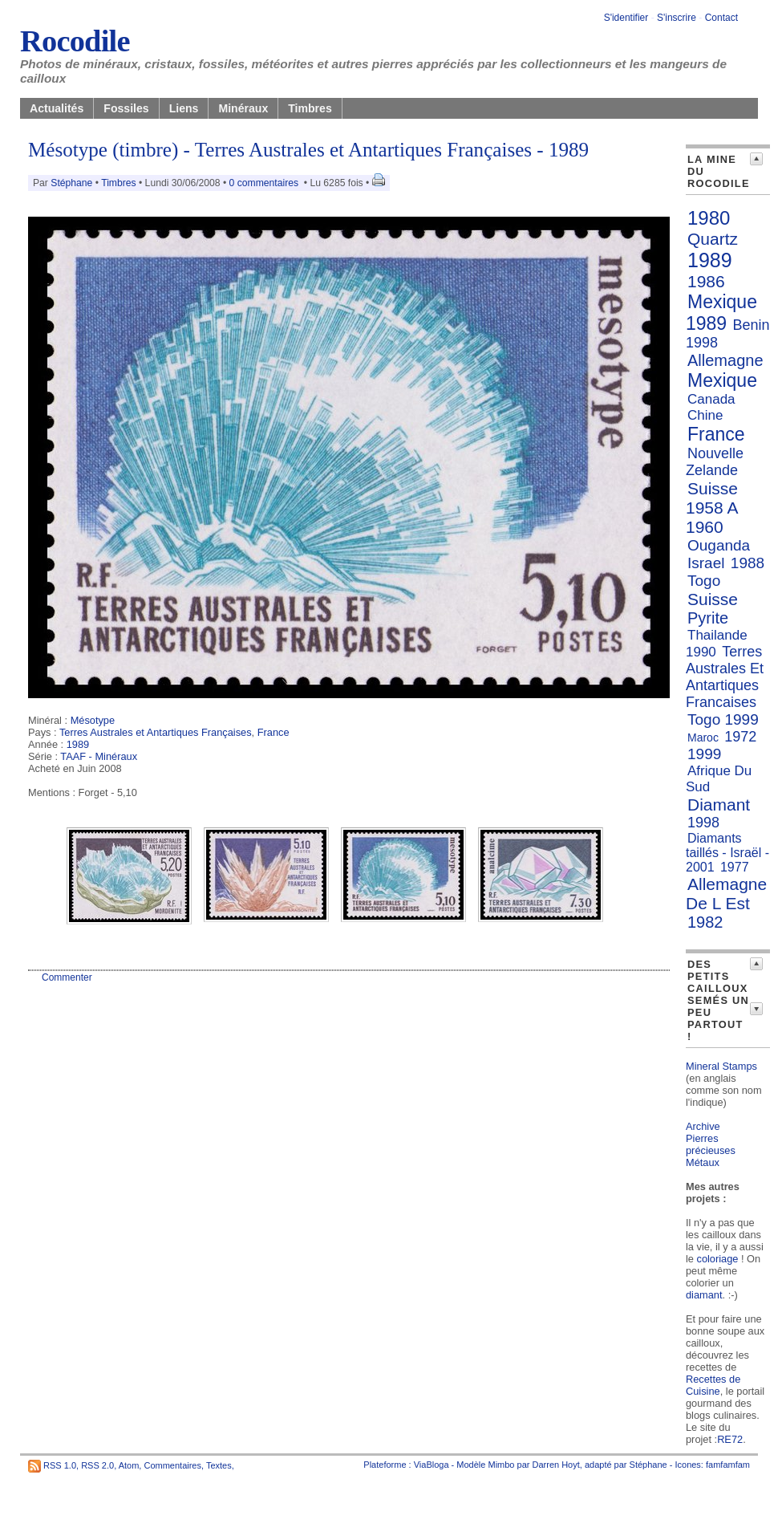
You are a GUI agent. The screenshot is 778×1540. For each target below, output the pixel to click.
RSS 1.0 (59, 1465)
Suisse (712, 599)
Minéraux (243, 108)
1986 (706, 281)
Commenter (67, 977)
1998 (703, 823)
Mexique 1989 (721, 312)
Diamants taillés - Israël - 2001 (727, 852)
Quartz (712, 239)
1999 (704, 754)
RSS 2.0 (97, 1465)
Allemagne (725, 360)
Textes (219, 1465)
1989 (78, 744)
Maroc (703, 737)
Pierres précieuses (710, 1144)
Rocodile (75, 41)
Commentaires (172, 1465)
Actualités (56, 108)
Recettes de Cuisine (713, 1385)
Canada (711, 399)
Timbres (310, 108)
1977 (734, 867)
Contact (721, 17)
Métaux (702, 1162)
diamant (704, 1295)
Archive (703, 1126)
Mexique (722, 380)
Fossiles (125, 108)
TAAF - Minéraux (98, 756)
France (273, 732)
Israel (705, 563)
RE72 (730, 1439)
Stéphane (71, 183)
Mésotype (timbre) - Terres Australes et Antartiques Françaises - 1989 (308, 150)
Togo (703, 580)
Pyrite (707, 618)
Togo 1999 (723, 719)
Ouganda (718, 545)
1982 (705, 922)
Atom (129, 1465)
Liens (184, 108)
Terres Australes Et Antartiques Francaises (725, 677)
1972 (740, 737)
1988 (747, 563)
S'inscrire (676, 17)
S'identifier (626, 17)
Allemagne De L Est (726, 893)
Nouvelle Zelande (715, 461)
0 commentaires (265, 183)
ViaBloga (431, 1464)
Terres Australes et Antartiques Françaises (155, 732)
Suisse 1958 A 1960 (712, 507)
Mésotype (93, 720)
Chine (705, 415)
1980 (708, 218)
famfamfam (728, 1464)
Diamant (718, 804)
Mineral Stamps (721, 1066)
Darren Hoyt (556, 1464)
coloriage (718, 1259)
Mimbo (501, 1464)
